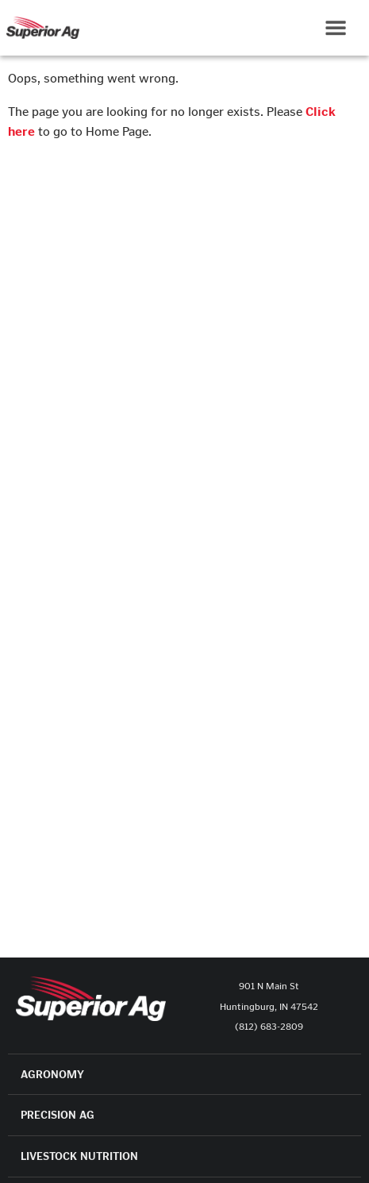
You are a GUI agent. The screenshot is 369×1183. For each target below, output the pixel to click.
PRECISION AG (57, 1115)
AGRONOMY (52, 1074)
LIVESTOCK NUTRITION (79, 1156)
